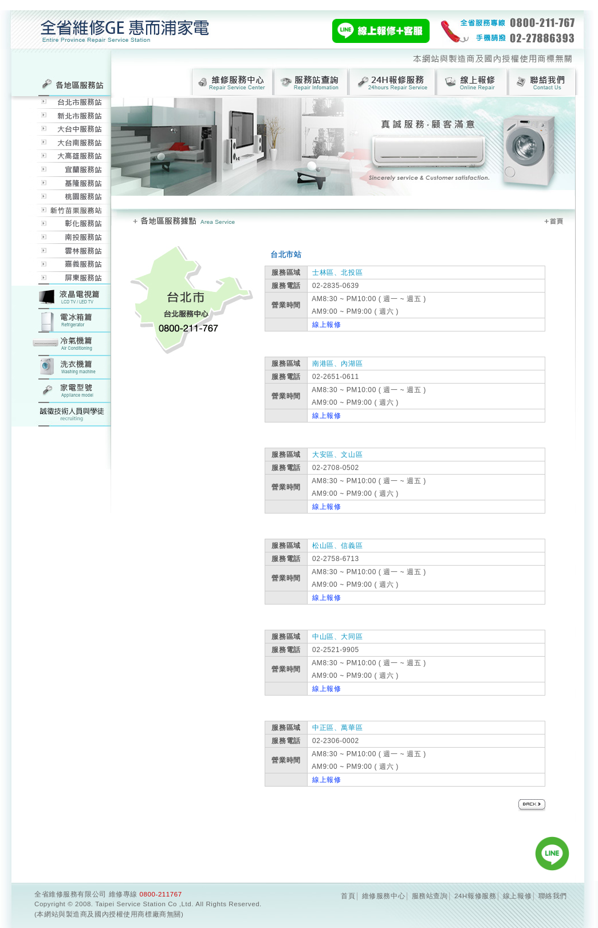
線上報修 (324, 325)
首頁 (348, 896)
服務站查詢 (430, 896)
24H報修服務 (475, 896)
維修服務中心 (383, 896)
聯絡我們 (552, 896)
